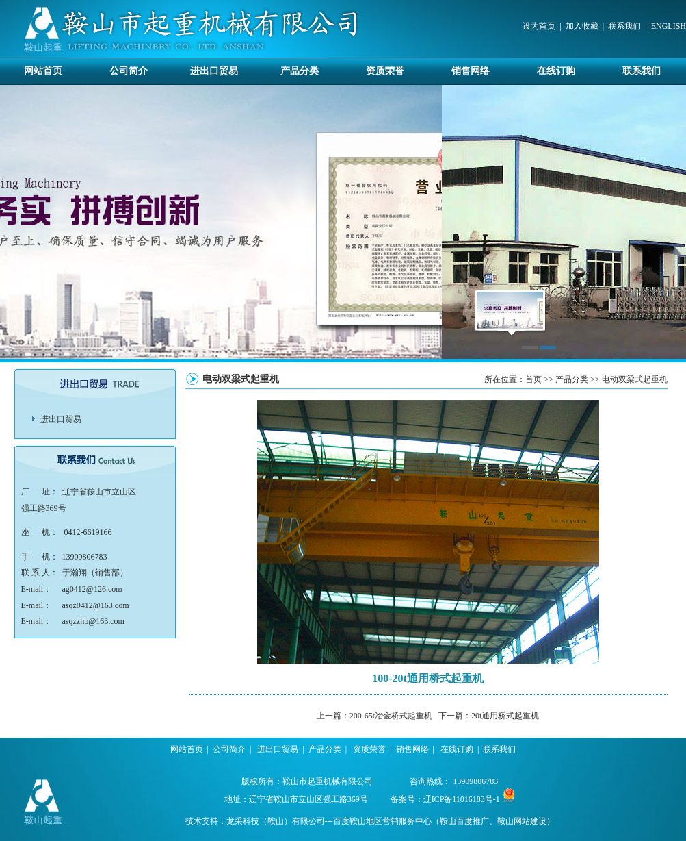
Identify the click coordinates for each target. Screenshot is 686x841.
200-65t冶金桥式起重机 (390, 715)
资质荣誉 (385, 71)
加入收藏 (582, 26)
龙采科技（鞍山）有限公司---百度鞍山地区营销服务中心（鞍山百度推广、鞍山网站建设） (390, 821)
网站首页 (43, 71)
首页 (533, 379)
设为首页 (539, 26)
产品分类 (299, 71)
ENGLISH (668, 26)
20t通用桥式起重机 (505, 715)
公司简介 (128, 71)
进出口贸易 (214, 71)
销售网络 (470, 71)
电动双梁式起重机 (635, 379)
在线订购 (556, 71)
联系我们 (624, 26)
